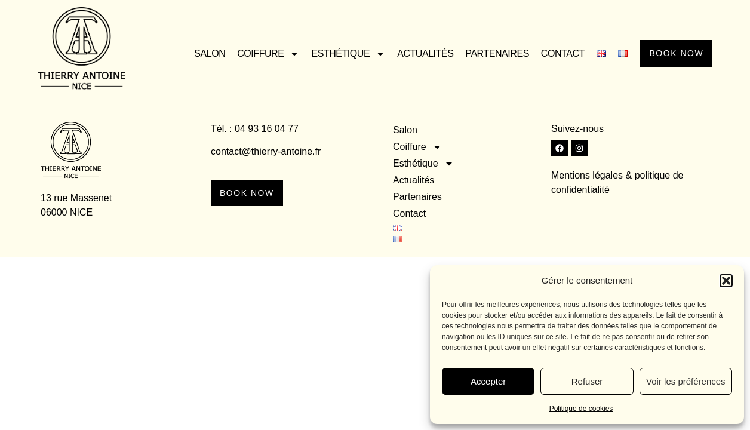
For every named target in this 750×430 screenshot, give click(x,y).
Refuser (587, 381)
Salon (202, 53)
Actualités (418, 53)
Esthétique (341, 53)
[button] (726, 281)
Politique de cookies (581, 408)
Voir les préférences (686, 381)
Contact (555, 53)
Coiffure (261, 53)
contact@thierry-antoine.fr (266, 151)
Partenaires (490, 53)
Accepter (488, 381)
